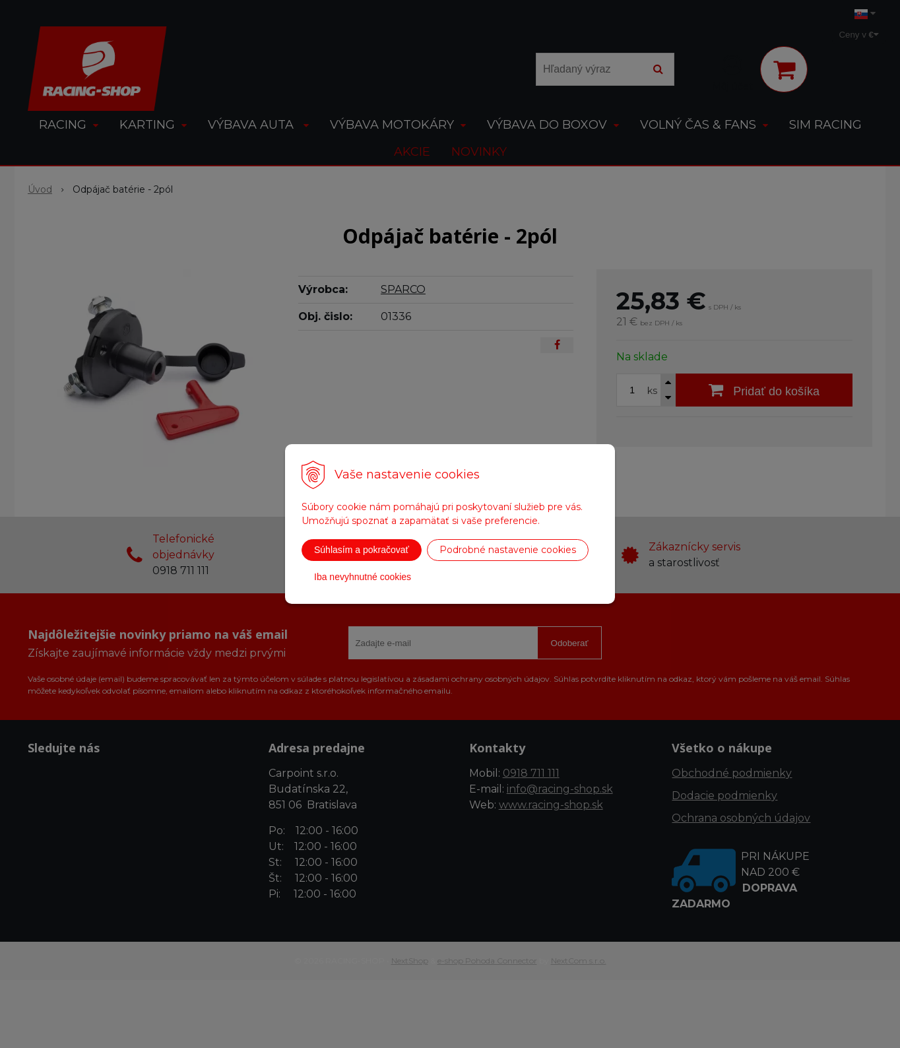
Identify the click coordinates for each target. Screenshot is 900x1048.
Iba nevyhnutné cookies (362, 577)
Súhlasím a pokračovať (361, 549)
